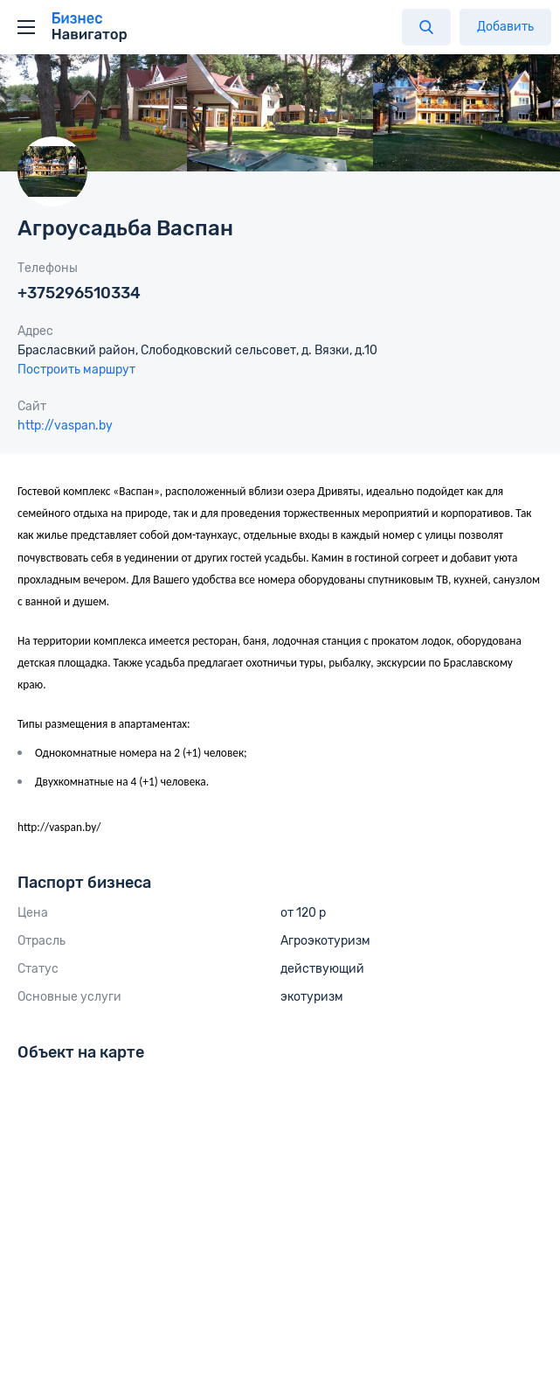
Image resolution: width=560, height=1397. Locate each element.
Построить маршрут (76, 369)
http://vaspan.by (65, 425)
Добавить (505, 26)
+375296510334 (79, 293)
